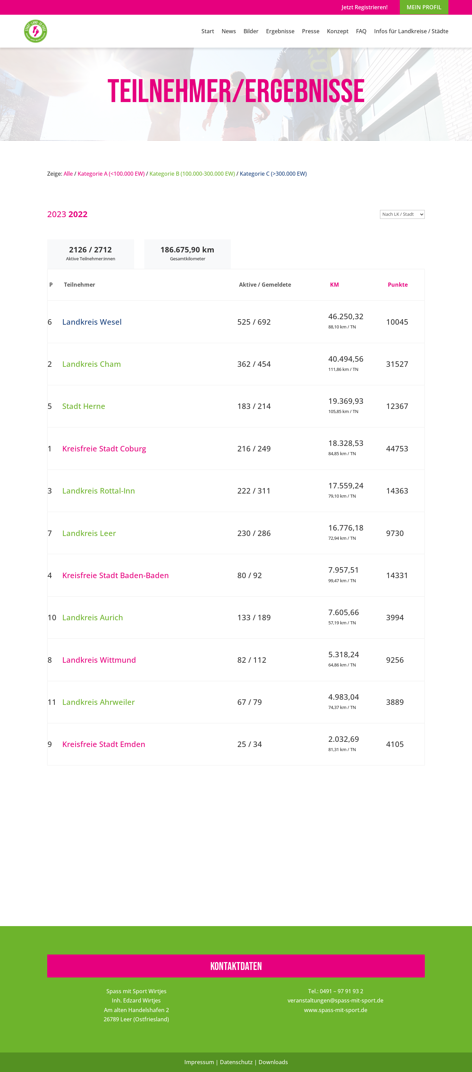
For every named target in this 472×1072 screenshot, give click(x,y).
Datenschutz (236, 1062)
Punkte (398, 284)
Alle (68, 173)
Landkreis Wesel (92, 321)
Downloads (273, 1062)
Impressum (199, 1062)
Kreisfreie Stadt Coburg (104, 448)
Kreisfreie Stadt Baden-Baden (115, 575)
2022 (78, 214)
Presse (310, 31)
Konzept (338, 31)
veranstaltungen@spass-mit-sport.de (335, 1000)
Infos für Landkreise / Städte (411, 31)
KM (334, 284)
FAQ (361, 31)
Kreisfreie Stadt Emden (103, 744)
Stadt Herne (83, 406)
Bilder (251, 31)
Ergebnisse (280, 31)
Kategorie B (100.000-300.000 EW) (192, 173)
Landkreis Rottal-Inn (98, 490)
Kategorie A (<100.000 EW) (111, 173)
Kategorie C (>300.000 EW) (273, 173)
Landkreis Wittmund (99, 660)
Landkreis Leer (89, 533)
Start (207, 31)
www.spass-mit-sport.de (335, 1010)
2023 (56, 214)
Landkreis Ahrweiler (98, 702)
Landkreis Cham (91, 364)
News (229, 31)
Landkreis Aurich (92, 617)
